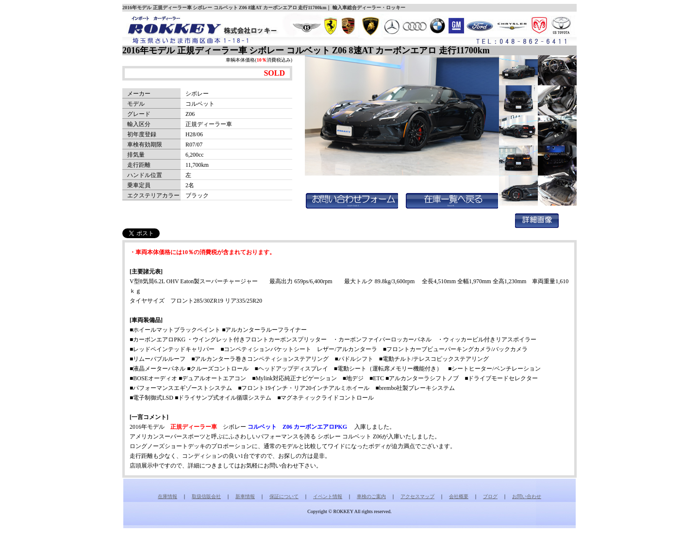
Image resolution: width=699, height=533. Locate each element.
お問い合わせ (526, 496)
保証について (284, 496)
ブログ (490, 496)
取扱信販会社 (206, 496)
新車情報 (245, 496)
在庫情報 (167, 496)
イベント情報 (327, 496)
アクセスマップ (417, 496)
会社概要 (458, 496)
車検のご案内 (371, 496)
